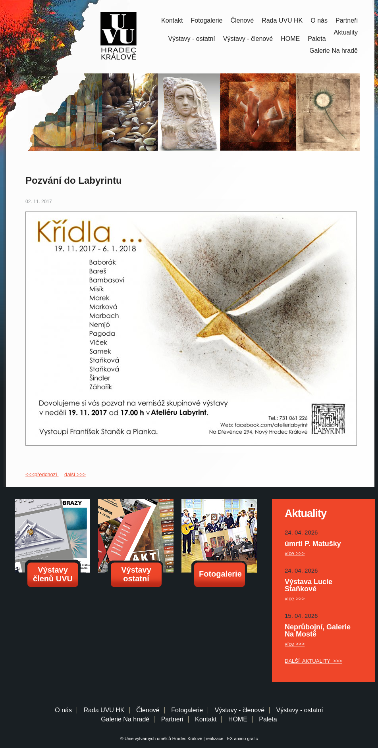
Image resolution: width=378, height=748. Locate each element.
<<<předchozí (41, 474)
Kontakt (172, 20)
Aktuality (346, 32)
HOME (290, 38)
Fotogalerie (206, 20)
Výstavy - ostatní (191, 38)
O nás (319, 20)
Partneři (347, 20)
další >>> (75, 474)
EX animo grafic (241, 738)
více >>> (295, 553)
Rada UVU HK (282, 20)
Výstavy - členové (248, 38)
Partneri (172, 719)
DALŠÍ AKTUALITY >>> (313, 661)
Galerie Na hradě (125, 719)
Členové (242, 20)
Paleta (317, 38)
